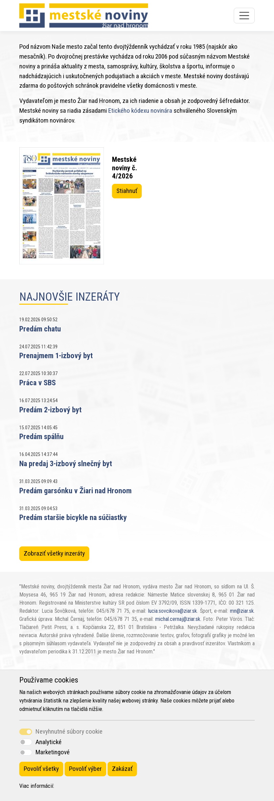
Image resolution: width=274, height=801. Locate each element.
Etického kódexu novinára (140, 110)
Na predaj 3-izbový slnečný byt (65, 463)
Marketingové (53, 752)
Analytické (49, 742)
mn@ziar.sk (242, 611)
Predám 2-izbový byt (50, 409)
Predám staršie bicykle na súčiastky (73, 517)
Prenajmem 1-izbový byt (56, 355)
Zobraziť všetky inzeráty (54, 553)
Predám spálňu (41, 436)
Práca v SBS (37, 382)
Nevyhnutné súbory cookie (69, 731)
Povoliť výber (85, 769)
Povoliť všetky (41, 769)
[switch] (25, 742)
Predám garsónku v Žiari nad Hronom (75, 490)
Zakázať (122, 769)
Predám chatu (40, 328)
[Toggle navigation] (244, 15)
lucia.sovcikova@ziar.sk (172, 611)
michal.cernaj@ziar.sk (177, 619)
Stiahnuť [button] (126, 191)
